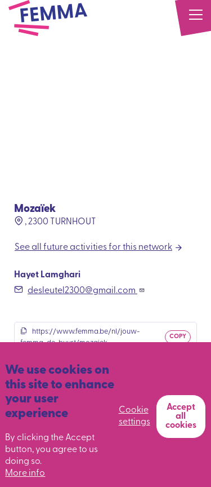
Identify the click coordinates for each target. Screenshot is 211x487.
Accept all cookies (180, 421)
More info (25, 477)
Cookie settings (134, 420)
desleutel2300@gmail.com (86, 290)
